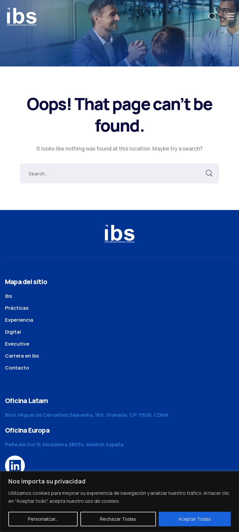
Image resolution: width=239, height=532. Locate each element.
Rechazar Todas (118, 519)
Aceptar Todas (194, 519)
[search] (212, 17)
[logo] (21, 16)
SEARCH (209, 173)
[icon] (15, 466)
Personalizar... (43, 519)
